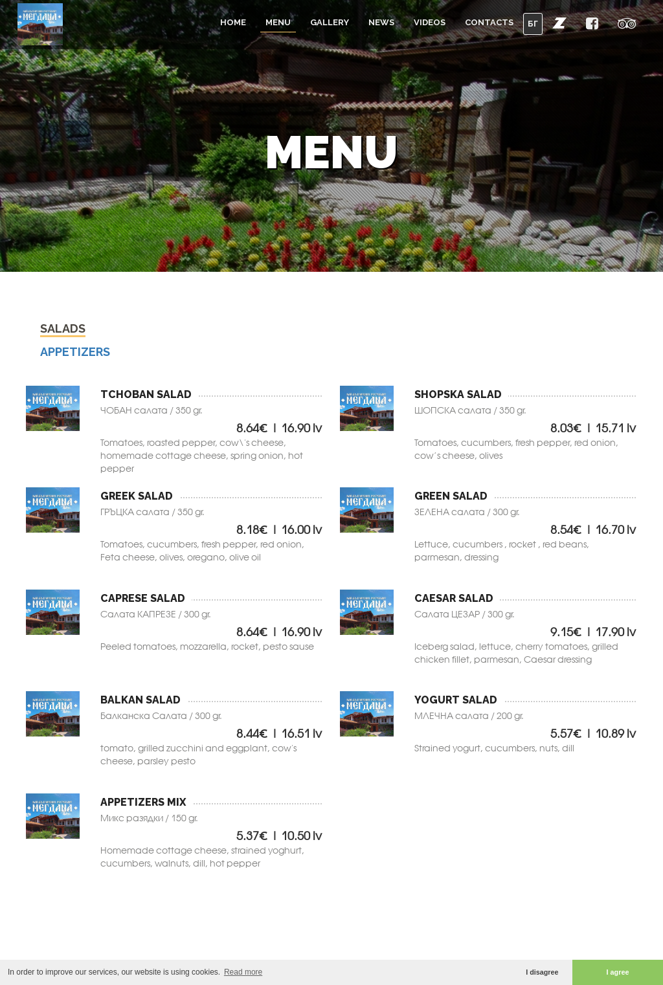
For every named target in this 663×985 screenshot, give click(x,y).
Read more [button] (243, 972)
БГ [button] (533, 23)
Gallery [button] (329, 22)
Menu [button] (278, 22)
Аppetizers (75, 353)
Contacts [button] (489, 22)
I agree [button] (618, 972)
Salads (62, 330)
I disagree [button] (542, 972)
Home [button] (233, 22)
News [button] (381, 22)
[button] (559, 22)
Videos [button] (429, 22)
